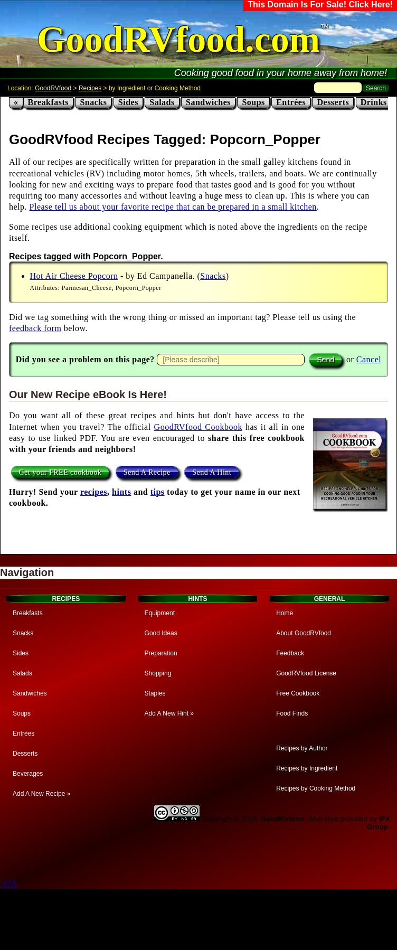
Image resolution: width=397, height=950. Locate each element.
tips (157, 491)
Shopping (158, 673)
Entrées (291, 102)
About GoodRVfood (303, 633)
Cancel (368, 359)
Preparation (161, 653)
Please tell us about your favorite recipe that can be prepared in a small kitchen (173, 206)
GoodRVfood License (306, 673)
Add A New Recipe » (41, 793)
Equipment (160, 613)
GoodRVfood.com (178, 39)
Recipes (90, 88)
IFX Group (378, 823)
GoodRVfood (53, 88)
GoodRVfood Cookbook (198, 426)
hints (121, 491)
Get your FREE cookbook (60, 472)
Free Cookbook (297, 693)
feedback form (35, 328)
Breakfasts (48, 102)
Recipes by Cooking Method (315, 788)
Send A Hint (211, 472)
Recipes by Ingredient (306, 768)
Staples (155, 693)
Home (284, 613)
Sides (128, 102)
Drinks (374, 102)
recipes (93, 491)
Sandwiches (208, 102)
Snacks (93, 102)
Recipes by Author (301, 748)
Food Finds (292, 713)
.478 (8, 884)
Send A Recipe (147, 472)
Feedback (290, 653)
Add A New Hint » (169, 713)
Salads (161, 102)
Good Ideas (161, 633)
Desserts (333, 102)
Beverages (28, 773)
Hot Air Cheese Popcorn (74, 275)
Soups (253, 102)
